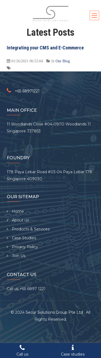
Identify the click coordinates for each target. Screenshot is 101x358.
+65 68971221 (27, 91)
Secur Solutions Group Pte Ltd (55, 312)
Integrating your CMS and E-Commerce (45, 47)
